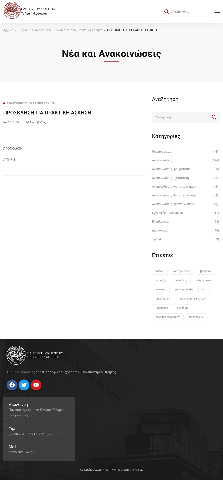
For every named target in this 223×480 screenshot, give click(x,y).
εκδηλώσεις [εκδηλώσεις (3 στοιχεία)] (204, 280)
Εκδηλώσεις (186, 221)
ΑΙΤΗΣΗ (9, 160)
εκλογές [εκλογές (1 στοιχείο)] (160, 289)
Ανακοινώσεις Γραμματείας (186, 169)
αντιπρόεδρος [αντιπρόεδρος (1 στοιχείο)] (182, 271)
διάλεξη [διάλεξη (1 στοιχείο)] (160, 280)
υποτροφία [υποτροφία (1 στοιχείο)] (196, 316)
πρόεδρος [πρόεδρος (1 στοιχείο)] (161, 307)
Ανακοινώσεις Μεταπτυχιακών (186, 186)
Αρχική (8, 30)
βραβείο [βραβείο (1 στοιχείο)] (205, 271)
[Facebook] (6, 392)
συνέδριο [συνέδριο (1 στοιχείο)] (182, 307)
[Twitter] (11, 392)
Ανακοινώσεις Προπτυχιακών (186, 204)
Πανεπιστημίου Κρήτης (98, 372)
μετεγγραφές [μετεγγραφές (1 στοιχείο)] (184, 289)
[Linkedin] (19, 392)
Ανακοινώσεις (42, 30)
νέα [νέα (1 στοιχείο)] (204, 289)
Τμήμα (22, 30)
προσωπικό (186, 230)
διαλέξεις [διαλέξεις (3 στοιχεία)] (181, 280)
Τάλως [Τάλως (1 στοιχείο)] (159, 271)
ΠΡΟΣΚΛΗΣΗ (13, 149)
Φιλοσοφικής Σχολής (58, 372)
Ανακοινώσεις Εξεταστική (186, 178)
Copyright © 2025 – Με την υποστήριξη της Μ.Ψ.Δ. (111, 469)
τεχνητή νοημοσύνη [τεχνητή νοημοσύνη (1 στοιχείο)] (167, 316)
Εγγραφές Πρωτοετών (186, 213)
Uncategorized (186, 151)
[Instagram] (15, 392)
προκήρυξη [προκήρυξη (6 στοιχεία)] (162, 298)
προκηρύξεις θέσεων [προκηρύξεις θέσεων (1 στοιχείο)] (192, 298)
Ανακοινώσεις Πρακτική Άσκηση (79, 30)
